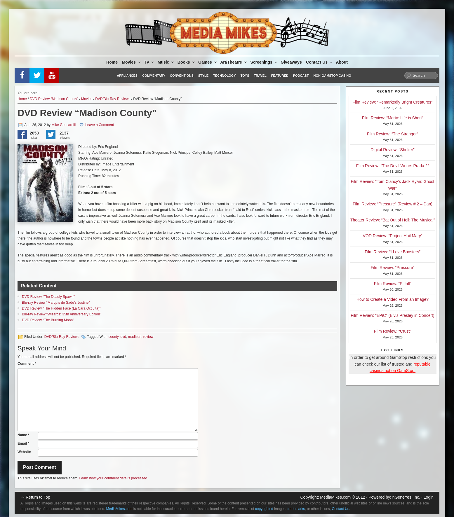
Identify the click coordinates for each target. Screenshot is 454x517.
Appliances (127, 75)
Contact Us (319, 62)
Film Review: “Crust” (392, 331)
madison (134, 337)
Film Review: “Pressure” (392, 267)
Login (429, 497)
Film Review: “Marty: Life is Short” (392, 118)
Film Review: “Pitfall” (392, 283)
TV (149, 62)
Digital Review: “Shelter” (392, 149)
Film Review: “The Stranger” (392, 134)
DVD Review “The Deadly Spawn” (48, 297)
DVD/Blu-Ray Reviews (112, 99)
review (148, 337)
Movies (131, 62)
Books (187, 62)
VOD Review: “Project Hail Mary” (392, 235)
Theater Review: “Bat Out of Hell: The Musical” (392, 220)
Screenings (264, 62)
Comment (27, 363)
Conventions (182, 75)
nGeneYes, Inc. (406, 497)
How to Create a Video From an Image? (392, 299)
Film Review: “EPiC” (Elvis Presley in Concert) (392, 315)
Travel (260, 75)
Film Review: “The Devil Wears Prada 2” (392, 165)
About (342, 62)
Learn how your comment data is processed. (113, 478)
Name (23, 435)
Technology (224, 75)
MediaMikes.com (335, 497)
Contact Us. (341, 509)
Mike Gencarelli (63, 125)
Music (166, 62)
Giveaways (291, 62)
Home (112, 62)
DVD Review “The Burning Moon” (48, 320)
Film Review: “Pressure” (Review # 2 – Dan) (392, 204)
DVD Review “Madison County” (54, 99)
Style (203, 75)
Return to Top (38, 497)
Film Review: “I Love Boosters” (392, 251)
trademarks (296, 509)
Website (24, 452)
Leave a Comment (99, 125)
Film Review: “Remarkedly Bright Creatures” (393, 102)
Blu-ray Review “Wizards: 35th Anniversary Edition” (61, 314)
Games (208, 62)
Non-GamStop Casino (332, 75)
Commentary (153, 75)
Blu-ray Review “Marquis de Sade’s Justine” (56, 303)
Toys (245, 75)
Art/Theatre (234, 62)
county (113, 337)
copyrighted (264, 509)
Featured (279, 75)
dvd (123, 337)
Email (23, 443)
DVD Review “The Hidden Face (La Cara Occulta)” (61, 308)
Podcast (301, 75)
